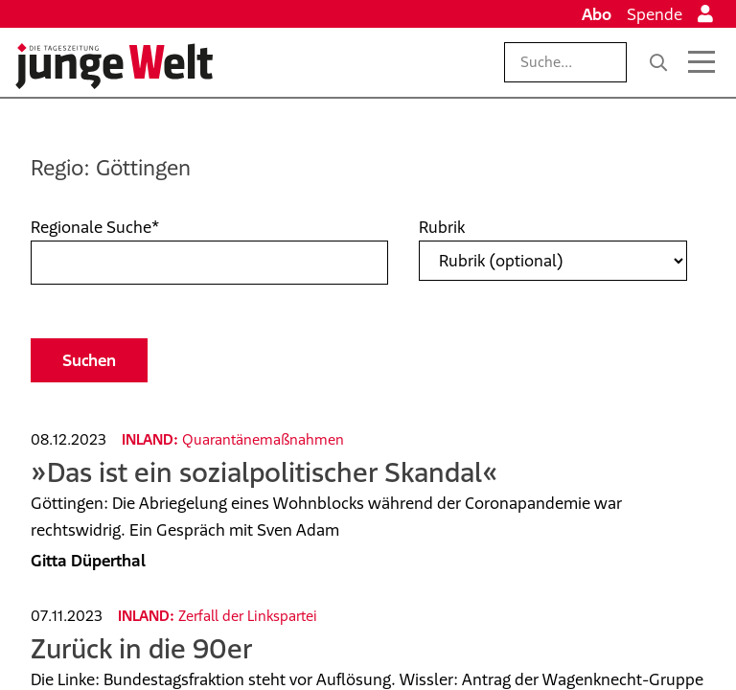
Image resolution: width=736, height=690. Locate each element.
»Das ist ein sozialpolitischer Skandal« (264, 472)
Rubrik (442, 227)
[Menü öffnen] (701, 62)
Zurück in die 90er (141, 648)
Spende (654, 14)
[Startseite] (114, 66)
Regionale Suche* (95, 227)
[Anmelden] (705, 14)
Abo (596, 14)
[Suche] (658, 62)
